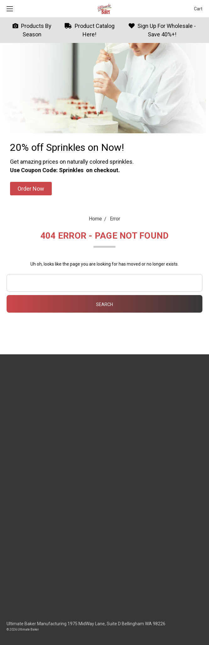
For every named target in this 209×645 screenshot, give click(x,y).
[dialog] (197, 632)
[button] (31, 188)
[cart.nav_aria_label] (196, 8)
